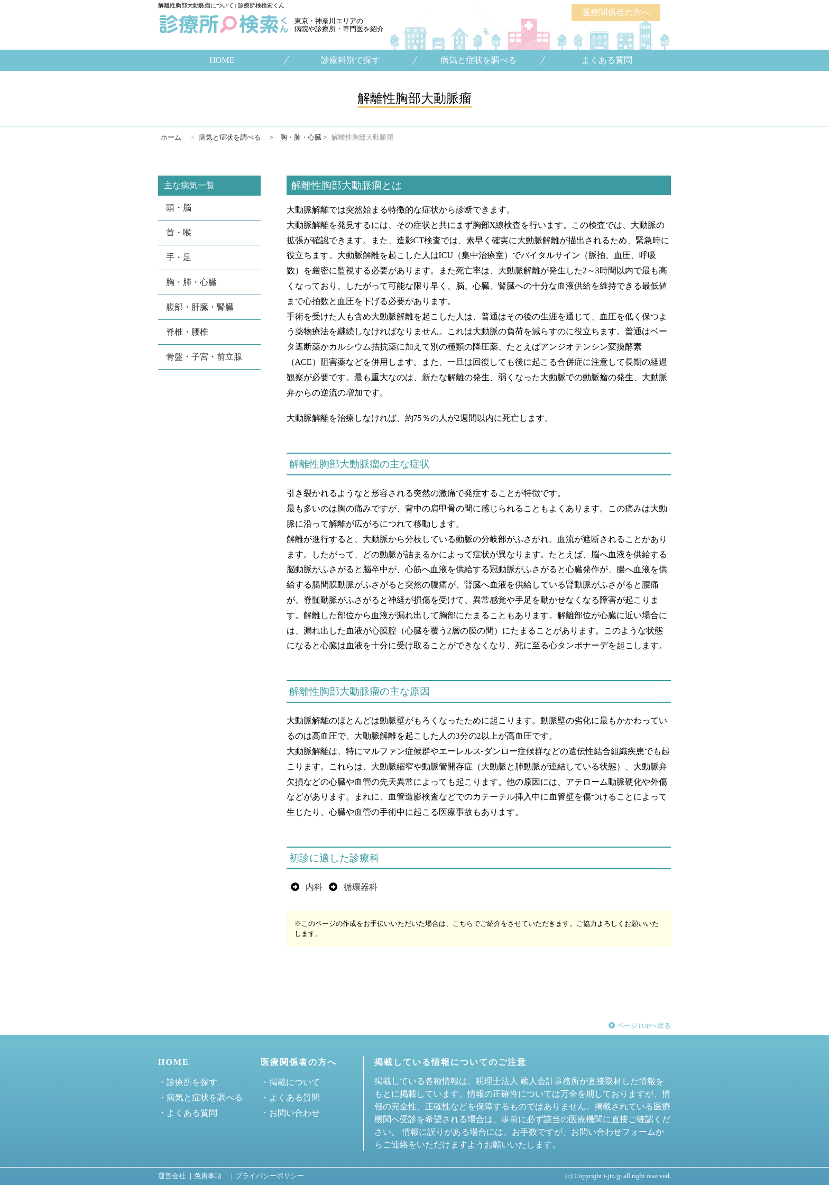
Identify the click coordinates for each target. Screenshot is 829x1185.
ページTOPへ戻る (640, 1026)
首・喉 (178, 232)
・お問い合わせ (290, 1112)
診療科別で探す (350, 60)
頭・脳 (178, 207)
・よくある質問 (187, 1112)
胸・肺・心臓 (191, 282)
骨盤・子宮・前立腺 (204, 356)
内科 (314, 887)
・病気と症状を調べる (200, 1097)
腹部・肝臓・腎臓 (200, 306)
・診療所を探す (187, 1082)
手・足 (178, 257)
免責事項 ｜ (214, 1176)
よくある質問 (607, 60)
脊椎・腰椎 (187, 331)
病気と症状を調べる (478, 60)
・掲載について (290, 1082)
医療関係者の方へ (616, 12)
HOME (221, 60)
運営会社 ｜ (176, 1176)
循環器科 (360, 887)
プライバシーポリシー (269, 1176)
